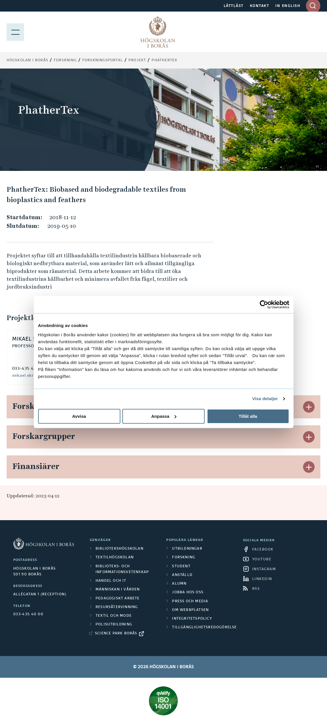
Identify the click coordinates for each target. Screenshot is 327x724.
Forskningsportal (102, 60)
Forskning (65, 60)
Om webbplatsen (190, 610)
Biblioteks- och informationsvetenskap (122, 569)
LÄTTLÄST (234, 6)
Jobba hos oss (187, 592)
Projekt (137, 60)
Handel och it (111, 581)
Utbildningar (187, 549)
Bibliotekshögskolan (119, 549)
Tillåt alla (248, 416)
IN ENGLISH (287, 6)
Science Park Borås (116, 633)
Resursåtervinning (117, 607)
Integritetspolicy (192, 619)
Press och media (190, 601)
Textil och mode (114, 616)
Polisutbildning (114, 625)
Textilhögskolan (115, 557)
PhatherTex (164, 60)
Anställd (182, 575)
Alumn (179, 584)
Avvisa (79, 416)
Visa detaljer (265, 398)
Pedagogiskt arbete (118, 598)
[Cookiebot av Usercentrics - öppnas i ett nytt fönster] (264, 304)
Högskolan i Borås (27, 60)
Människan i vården (118, 590)
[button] (309, 407)
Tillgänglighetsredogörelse (204, 627)
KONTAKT (259, 6)
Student (181, 566)
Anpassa (163, 416)
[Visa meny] (15, 31)
